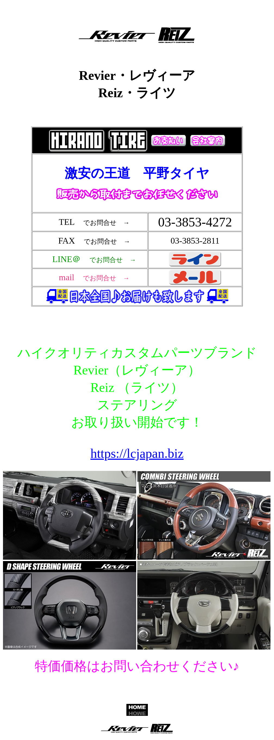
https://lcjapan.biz (137, 453)
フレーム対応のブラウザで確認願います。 (138, 225)
